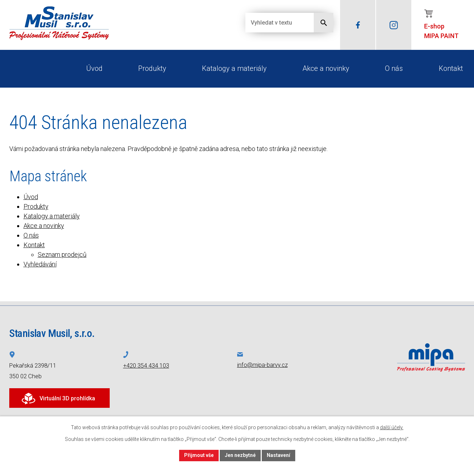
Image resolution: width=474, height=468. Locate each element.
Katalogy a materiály (234, 68)
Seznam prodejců (62, 254)
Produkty (152, 68)
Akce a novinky (325, 68)
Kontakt (451, 68)
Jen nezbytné (240, 455)
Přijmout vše (199, 455)
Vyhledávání (40, 264)
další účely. (391, 427)
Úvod (94, 68)
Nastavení (278, 455)
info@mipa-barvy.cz (262, 365)
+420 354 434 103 (146, 365)
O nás (394, 68)
